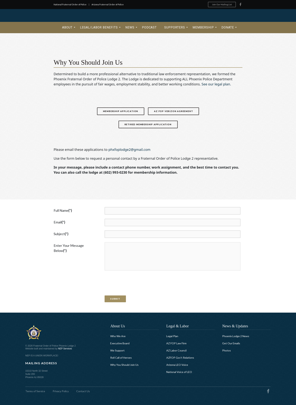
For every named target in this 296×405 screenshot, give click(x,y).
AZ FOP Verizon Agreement (173, 111)
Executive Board (120, 343)
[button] (67, 27)
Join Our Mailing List (222, 4)
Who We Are (118, 336)
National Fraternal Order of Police (70, 4)
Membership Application (120, 111)
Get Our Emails (231, 343)
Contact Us (83, 391)
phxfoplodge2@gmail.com (129, 149)
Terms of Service (35, 391)
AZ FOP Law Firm (176, 343)
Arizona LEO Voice (177, 364)
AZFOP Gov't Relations (180, 357)
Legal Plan (172, 336)
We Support (117, 350)
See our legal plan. (216, 84)
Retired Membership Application (148, 124)
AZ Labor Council (176, 350)
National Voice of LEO (179, 372)
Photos (226, 350)
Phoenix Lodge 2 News (235, 336)
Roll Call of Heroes (121, 357)
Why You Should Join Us (124, 364)
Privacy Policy (61, 391)
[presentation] (132, 284)
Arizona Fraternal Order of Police (108, 4)
